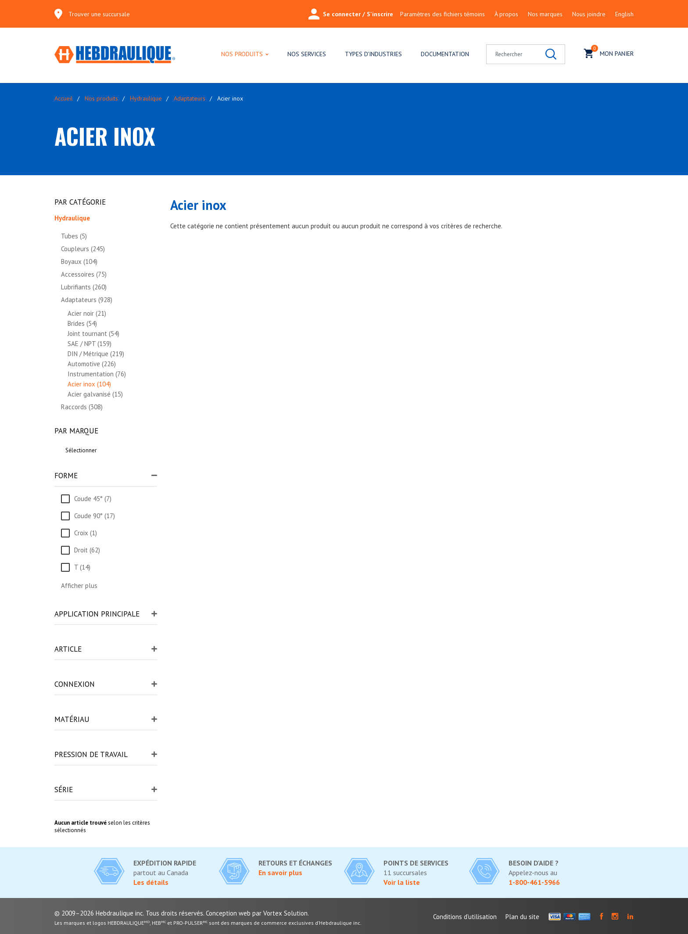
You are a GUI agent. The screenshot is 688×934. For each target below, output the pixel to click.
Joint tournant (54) (93, 333)
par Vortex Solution (280, 913)
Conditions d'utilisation (465, 916)
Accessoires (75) (84, 274)
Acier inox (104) (89, 384)
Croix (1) (85, 533)
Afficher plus (79, 585)
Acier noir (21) (87, 313)
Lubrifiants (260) (84, 287)
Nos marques (545, 14)
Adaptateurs (189, 98)
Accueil (63, 98)
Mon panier (609, 52)
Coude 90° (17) (94, 516)
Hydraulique (146, 98)
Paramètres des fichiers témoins (442, 14)
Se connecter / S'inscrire (350, 14)
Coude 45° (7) (92, 498)
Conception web (228, 913)
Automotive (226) (92, 364)
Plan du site (522, 916)
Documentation (445, 54)
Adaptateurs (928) (86, 300)
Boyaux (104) (79, 261)
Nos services (306, 54)
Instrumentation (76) (97, 374)
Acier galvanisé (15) (95, 394)
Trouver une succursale (99, 14)
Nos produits (242, 54)
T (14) (82, 567)
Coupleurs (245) (83, 249)
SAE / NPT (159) (89, 343)
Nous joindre (589, 14)
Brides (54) (82, 323)
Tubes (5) (74, 236)
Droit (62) (87, 550)
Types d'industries (373, 54)
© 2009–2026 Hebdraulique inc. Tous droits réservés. (129, 913)
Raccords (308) (82, 407)
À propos (506, 14)
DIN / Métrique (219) (96, 354)
